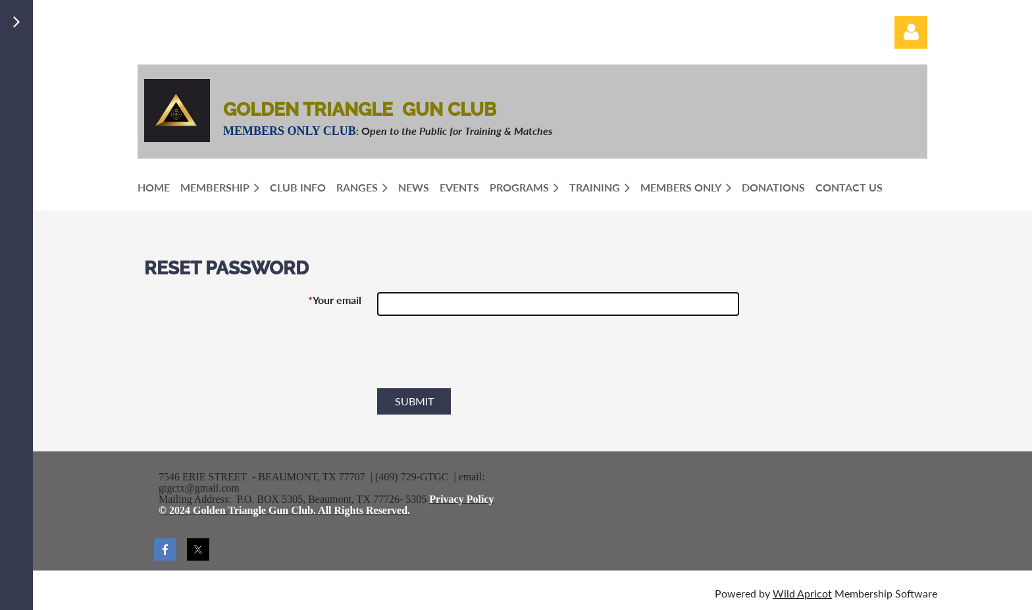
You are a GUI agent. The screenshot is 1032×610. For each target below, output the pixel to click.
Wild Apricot (802, 593)
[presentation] (477, 357)
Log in (910, 32)
